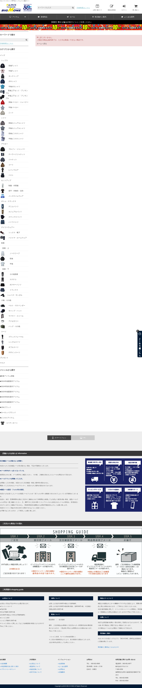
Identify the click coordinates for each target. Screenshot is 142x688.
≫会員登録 (61, 663)
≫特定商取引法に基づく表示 (9, 666)
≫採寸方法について (35, 672)
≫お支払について (34, 663)
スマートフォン (59, 438)
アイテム (17, 17)
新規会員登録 (112, 8)
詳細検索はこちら (83, 8)
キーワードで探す (7, 35)
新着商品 (42, 17)
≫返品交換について (35, 669)
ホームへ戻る (42, 44)
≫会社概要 (3, 663)
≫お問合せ (61, 669)
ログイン (124, 8)
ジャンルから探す (7, 370)
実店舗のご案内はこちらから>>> (108, 647)
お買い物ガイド (97, 8)
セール (71, 17)
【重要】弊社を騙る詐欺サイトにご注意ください (71, 22)
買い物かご (136, 8)
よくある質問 (127, 17)
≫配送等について (34, 666)
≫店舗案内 (61, 672)
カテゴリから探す (7, 49)
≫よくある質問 (63, 666)
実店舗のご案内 (99, 17)
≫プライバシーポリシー (8, 669)
